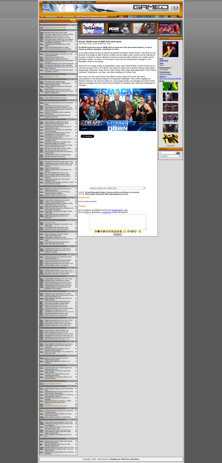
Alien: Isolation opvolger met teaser (56, 98)
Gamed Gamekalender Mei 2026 (55, 27)
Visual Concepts (165, 74)
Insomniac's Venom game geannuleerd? (57, 106)
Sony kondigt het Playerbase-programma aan (59, 344)
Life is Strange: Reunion (53, 383)
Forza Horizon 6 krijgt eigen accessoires (57, 200)
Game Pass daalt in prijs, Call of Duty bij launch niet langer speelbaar (57, 192)
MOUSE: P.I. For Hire (52, 76)
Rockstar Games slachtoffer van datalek (57, 280)
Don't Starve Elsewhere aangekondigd (57, 303)
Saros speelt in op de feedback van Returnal (58, 422)
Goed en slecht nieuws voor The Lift (56, 305)
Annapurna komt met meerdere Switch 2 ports (59, 163)
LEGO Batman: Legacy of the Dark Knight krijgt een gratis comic (58, 432)
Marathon (48, 404)
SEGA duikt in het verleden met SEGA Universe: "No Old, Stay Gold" (56, 124)
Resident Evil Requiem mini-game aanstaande (59, 63)
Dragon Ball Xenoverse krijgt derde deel (57, 214)
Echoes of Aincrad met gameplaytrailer (57, 229)
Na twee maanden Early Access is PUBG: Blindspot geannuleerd (58, 445)
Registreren (85, 16)
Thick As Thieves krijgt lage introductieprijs (58, 49)
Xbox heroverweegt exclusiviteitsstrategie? (58, 260)
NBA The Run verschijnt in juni (54, 57)
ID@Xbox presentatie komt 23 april (56, 206)
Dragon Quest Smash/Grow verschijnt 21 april (59, 263)
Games (89, 2)
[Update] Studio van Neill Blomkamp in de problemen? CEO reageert (58, 287)
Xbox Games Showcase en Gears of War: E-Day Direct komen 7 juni (58, 427)
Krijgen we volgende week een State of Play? (59, 320)
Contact (74, 2)
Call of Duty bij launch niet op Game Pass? (58, 282)
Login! (78, 16)
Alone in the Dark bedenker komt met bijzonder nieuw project (56, 358)
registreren (107, 212)
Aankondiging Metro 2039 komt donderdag (58, 285)
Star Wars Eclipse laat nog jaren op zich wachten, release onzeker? (57, 349)
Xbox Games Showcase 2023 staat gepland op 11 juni (106, 194)
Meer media (170, 145)
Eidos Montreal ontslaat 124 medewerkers (58, 417)
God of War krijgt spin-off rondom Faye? (57, 262)
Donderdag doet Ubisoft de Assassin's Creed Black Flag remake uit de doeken (59, 204)
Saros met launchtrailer (52, 168)
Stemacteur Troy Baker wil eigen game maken (59, 161)
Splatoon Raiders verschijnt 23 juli (55, 195)
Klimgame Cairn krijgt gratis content (56, 310)
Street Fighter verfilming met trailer (55, 237)
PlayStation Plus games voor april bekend (58, 249)
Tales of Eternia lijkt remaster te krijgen (57, 47)
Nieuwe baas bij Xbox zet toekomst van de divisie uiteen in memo (58, 127)
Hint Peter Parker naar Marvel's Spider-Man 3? (59, 272)
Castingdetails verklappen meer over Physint (58, 279)
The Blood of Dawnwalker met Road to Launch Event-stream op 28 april (59, 183)
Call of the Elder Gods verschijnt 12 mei (57, 339)
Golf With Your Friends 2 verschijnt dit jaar (58, 155)
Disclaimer (135, 459)
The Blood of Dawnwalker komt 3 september (58, 65)
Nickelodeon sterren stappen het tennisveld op (59, 337)
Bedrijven (82, 2)
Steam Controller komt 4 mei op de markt (57, 89)
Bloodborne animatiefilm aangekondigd (57, 273)
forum (87, 212)
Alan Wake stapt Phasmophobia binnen (57, 242)
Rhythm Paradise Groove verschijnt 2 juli (57, 325)
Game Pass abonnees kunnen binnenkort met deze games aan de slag (59, 208)
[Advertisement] (118, 163)
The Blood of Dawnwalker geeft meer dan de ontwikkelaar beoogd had (58, 41)
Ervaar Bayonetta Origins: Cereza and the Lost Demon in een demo (112, 192)
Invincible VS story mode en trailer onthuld (58, 148)
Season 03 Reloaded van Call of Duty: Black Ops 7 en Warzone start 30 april (58, 145)
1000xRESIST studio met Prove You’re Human (59, 312)
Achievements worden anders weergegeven (58, 323)
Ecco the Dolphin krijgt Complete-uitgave (57, 174)
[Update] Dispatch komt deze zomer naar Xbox (59, 447)
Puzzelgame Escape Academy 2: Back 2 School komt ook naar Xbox (57, 136)
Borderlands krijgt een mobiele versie (56, 313)
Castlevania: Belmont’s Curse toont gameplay (59, 308)
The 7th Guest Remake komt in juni (56, 150)
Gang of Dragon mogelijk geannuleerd (56, 122)
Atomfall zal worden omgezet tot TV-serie (57, 38)
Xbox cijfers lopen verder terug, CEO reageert (59, 39)
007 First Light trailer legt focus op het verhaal (59, 334)
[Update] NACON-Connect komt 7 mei (56, 36)
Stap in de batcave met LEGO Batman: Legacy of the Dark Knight (57, 234)
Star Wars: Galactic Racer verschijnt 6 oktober (59, 34)
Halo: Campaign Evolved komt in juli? (56, 332)
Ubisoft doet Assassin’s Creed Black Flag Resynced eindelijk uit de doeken (57, 142)
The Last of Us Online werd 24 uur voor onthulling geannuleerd (57, 374)
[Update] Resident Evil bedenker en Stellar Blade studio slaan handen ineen (58, 401)
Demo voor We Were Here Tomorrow (56, 306)
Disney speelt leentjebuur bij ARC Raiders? (58, 284)
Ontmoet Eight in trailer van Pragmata (56, 265)
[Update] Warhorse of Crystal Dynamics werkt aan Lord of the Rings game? (59, 392)
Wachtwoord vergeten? (99, 16)
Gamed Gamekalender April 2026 (56, 406)
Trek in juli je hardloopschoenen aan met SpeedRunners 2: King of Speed (57, 133)
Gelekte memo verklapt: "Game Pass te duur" (59, 270)
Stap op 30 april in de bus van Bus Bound (58, 430)
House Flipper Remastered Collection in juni (58, 107)
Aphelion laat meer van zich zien (55, 156)
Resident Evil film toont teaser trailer (56, 32)
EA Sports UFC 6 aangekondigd (55, 81)
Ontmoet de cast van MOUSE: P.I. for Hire (58, 293)
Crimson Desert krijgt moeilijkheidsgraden (58, 301)
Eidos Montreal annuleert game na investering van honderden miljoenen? (59, 395)
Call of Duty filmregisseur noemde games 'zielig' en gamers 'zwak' (57, 84)
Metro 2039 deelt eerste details (54, 244)
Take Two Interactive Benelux (170, 78)
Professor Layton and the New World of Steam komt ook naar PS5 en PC (59, 296)
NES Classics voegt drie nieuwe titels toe (57, 322)
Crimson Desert (50, 222)
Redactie (68, 2)
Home (49, 2)
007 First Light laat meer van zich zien (56, 173)
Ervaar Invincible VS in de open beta (56, 315)
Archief (60, 2)
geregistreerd (116, 210)
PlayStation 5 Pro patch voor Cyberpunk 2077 (59, 335)
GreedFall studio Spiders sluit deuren (56, 59)
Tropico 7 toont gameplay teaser (55, 202)
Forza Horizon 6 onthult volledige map (56, 330)
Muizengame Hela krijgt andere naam (56, 227)
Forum (55, 2)
